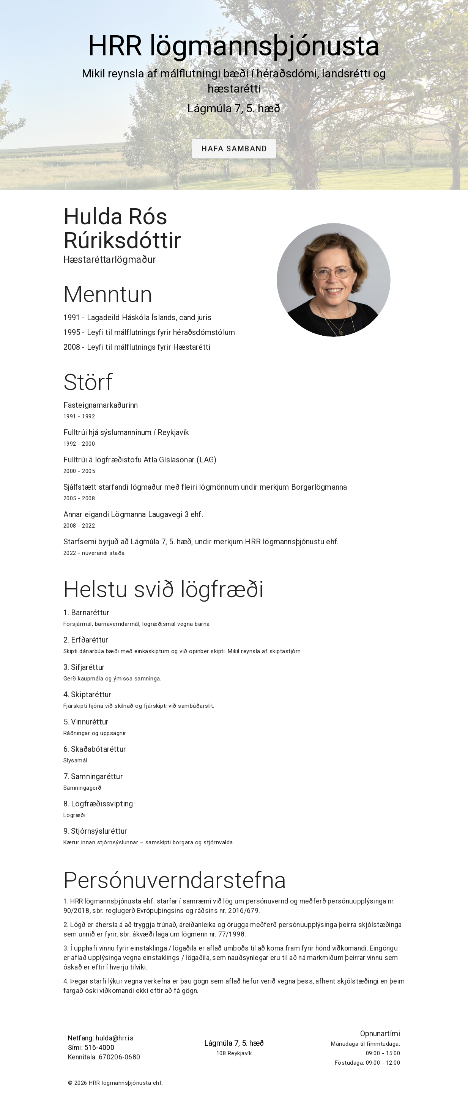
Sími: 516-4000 (91, 1047)
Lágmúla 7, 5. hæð (234, 1043)
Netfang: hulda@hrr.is (101, 1038)
